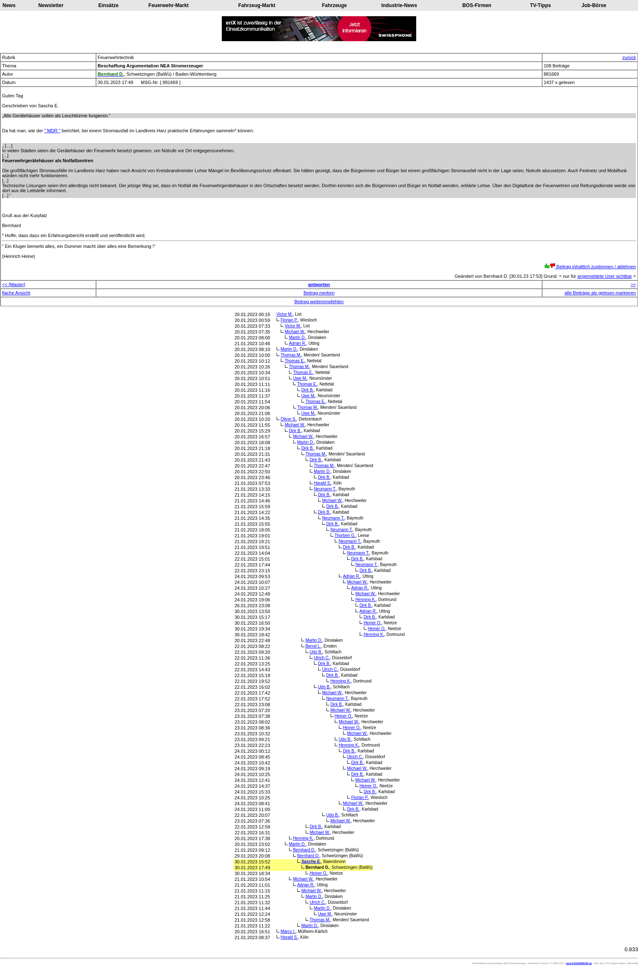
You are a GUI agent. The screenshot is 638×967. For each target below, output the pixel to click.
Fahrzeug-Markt (256, 5)
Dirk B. (307, 390)
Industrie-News (399, 5)
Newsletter (51, 5)
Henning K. (365, 599)
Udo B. (315, 652)
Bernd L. (313, 646)
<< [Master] (13, 284)
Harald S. (322, 483)
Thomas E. (294, 361)
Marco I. (287, 931)
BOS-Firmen (476, 5)
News (8, 5)
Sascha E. (311, 861)
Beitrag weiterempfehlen (319, 301)
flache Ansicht (16, 292)
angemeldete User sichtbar (604, 276)
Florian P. (289, 320)
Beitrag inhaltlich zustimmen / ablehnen (590, 266)
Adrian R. (297, 343)
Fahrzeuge (334, 5)
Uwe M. (300, 378)
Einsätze (108, 5)
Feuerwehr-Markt (168, 5)
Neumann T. (325, 489)
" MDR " (52, 130)
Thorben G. (345, 535)
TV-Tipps (540, 5)
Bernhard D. (304, 850)
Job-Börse (594, 5)
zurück (629, 57)
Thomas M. (290, 355)
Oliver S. (288, 419)
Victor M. (284, 314)
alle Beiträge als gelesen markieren (600, 292)
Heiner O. (372, 623)
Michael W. (295, 331)
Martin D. (297, 337)
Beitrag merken (319, 292)
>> (633, 284)
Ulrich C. (321, 657)
